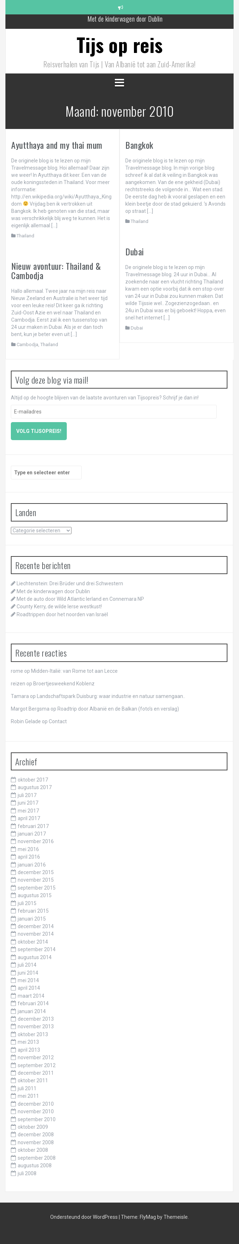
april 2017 (29, 818)
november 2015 (36, 880)
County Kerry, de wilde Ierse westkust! (59, 606)
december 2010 (36, 1104)
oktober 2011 (33, 1080)
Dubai (134, 251)
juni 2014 (28, 973)
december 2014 (36, 926)
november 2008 (36, 1142)
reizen (18, 683)
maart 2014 (31, 996)
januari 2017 (32, 834)
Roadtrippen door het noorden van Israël (62, 614)
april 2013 (29, 1050)
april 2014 (29, 988)
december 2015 (36, 872)
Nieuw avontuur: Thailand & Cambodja (56, 270)
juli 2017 (27, 795)
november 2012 (36, 1057)
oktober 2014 (33, 942)
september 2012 (37, 1065)
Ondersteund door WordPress (84, 1217)
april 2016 (29, 857)
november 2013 (36, 1026)
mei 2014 (28, 980)
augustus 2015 (35, 895)
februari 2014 (33, 1003)
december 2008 (36, 1134)
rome (17, 671)
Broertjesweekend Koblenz (64, 683)
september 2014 (37, 949)
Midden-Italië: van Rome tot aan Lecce (74, 671)
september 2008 (37, 1158)
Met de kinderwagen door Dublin (124, 21)
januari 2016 (32, 865)
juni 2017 (28, 803)
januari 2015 (32, 919)
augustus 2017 (35, 787)
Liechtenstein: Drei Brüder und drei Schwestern (70, 583)
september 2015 (37, 888)
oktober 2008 (33, 1150)
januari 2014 (32, 1011)
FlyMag (148, 1217)
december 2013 (36, 1019)
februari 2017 (33, 826)
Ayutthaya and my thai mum (57, 144)
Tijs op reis (120, 44)
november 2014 (36, 934)
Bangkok (139, 144)
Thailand (25, 235)
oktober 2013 (33, 1034)
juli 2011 (27, 1088)
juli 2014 (27, 965)
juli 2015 (27, 903)
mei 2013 (28, 1042)
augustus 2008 (35, 1165)
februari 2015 (33, 911)
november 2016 (36, 841)
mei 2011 (28, 1096)
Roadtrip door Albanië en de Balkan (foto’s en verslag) (118, 709)
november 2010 (36, 1111)
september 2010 (37, 1119)
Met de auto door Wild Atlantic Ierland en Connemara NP (80, 599)
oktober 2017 (33, 780)
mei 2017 (28, 811)
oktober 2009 (33, 1127)
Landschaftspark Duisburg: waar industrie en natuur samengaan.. (111, 696)
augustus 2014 (35, 957)
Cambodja (27, 344)
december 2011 (36, 1073)
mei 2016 (28, 849)
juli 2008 (27, 1173)
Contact (58, 721)
